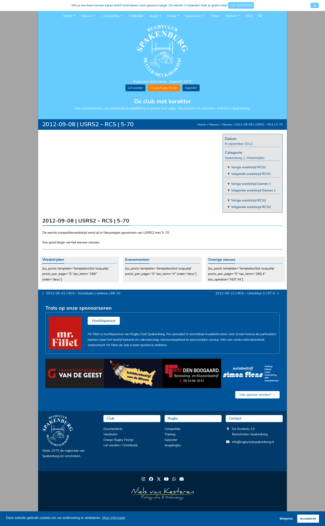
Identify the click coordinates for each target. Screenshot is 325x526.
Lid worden (135, 88)
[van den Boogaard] (191, 373)
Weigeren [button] (286, 518)
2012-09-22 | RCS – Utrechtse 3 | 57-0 (247, 293)
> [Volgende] (276, 373)
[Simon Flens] (250, 373)
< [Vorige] (48, 373)
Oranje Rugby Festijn (164, 88)
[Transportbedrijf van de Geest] (74, 373)
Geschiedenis (112, 429)
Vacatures (110, 434)
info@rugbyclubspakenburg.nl (253, 442)
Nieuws (214, 124)
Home (202, 124)
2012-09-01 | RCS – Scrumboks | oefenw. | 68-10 (81, 293)
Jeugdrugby (173, 445)
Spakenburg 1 (235, 158)
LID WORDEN (241, 5)
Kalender (191, 88)
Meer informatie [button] (113, 518)
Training (170, 434)
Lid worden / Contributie (120, 445)
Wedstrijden (255, 158)
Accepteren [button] (308, 518)
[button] (314, 5)
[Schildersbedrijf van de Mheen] (133, 373)
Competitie (172, 429)
